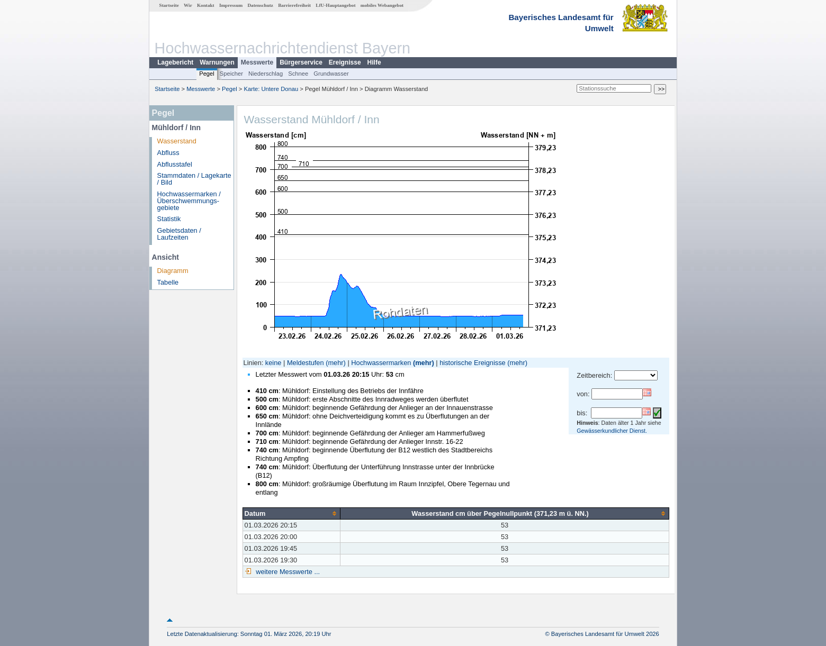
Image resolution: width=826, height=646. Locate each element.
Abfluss (168, 153)
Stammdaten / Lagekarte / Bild (194, 178)
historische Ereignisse (472, 363)
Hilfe (374, 62)
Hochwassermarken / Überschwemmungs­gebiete (189, 201)
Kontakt (205, 5)
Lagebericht (175, 62)
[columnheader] (291, 513)
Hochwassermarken (381, 363)
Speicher (231, 73)
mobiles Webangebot (382, 5)
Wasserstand (176, 141)
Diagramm (172, 271)
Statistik (169, 219)
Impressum (231, 5)
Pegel (206, 73)
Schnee (298, 73)
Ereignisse (345, 62)
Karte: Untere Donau (271, 89)
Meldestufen (305, 363)
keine (273, 363)
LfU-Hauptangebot (335, 5)
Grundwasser (331, 73)
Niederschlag (265, 73)
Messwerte (257, 62)
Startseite (169, 5)
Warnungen (217, 62)
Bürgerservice (301, 62)
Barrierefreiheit (294, 5)
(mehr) (336, 363)
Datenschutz (260, 5)
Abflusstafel (174, 164)
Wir (188, 5)
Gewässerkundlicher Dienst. (612, 430)
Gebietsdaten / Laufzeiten (179, 233)
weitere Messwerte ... (287, 572)
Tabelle (168, 282)
